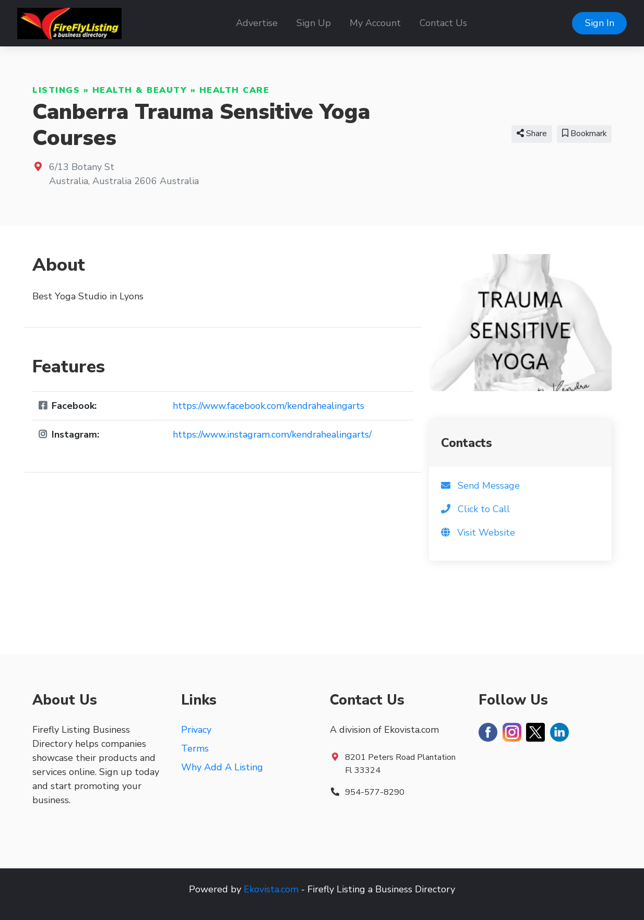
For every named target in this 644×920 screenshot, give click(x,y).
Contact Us (443, 23)
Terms (195, 748)
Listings (56, 90)
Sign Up (313, 23)
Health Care (234, 90)
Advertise (257, 23)
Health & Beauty (139, 90)
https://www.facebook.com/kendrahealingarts (268, 406)
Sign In (599, 23)
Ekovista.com (271, 889)
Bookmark (584, 133)
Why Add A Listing (222, 767)
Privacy (196, 729)
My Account (375, 23)
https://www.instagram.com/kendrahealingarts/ (272, 434)
